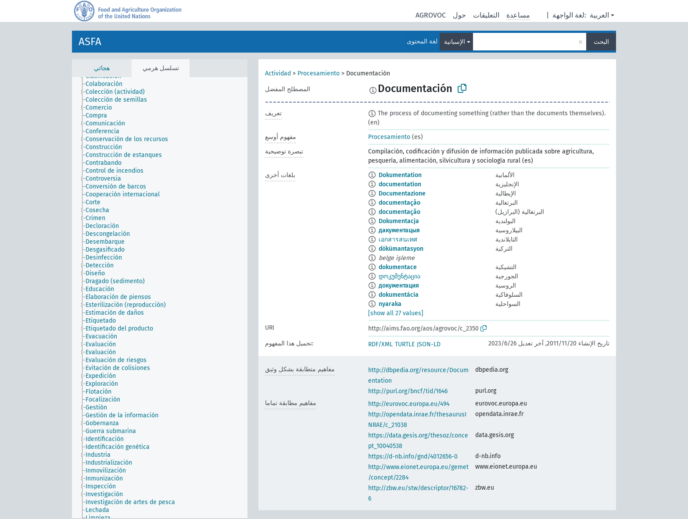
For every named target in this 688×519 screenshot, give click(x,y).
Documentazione (402, 193)
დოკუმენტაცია (399, 276)
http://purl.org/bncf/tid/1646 (408, 391)
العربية (599, 15)
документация (399, 285)
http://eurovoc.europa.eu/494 (408, 404)
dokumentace (398, 267)
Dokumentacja (399, 221)
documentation (400, 184)
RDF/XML (380, 344)
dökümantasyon (401, 248)
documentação (399, 202)
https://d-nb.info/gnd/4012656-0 (413, 456)
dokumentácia (399, 295)
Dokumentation (400, 175)
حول (459, 15)
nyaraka (390, 304)
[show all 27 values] (395, 313)
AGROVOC (431, 15)
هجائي (102, 68)
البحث (601, 42)
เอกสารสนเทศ (398, 239)
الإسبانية (454, 42)
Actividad (278, 73)
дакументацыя (399, 230)
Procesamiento (318, 73)
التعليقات (486, 15)
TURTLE (405, 344)
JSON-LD (429, 344)
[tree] (159, 297)
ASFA (90, 42)
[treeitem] (107, 84)
